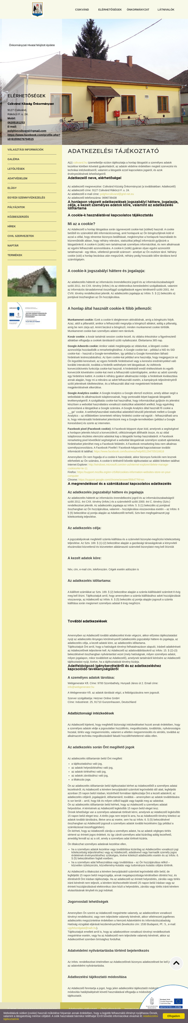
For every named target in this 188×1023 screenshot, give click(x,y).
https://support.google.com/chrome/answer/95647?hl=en (111, 479)
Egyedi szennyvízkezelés (26, 197)
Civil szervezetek (21, 235)
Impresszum (131, 1008)
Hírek (12, 226)
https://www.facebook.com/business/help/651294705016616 (129, 451)
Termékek (15, 255)
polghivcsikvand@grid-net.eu (117, 193)
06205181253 (16, 122)
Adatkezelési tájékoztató (82, 1008)
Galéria (13, 159)
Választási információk (26, 149)
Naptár (13, 245)
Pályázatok (16, 207)
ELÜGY (12, 187)
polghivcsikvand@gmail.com (27, 130)
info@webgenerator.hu (81, 686)
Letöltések (16, 168)
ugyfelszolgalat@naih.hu (82, 927)
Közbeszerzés (18, 216)
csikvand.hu (80, 162)
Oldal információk (111, 1008)
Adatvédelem (17, 178)
